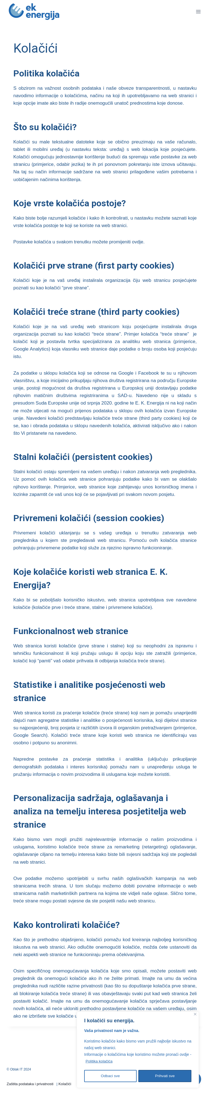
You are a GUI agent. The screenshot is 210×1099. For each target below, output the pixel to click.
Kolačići (65, 1084)
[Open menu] (198, 11)
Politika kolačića (99, 1062)
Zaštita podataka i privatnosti (30, 1084)
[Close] (195, 1015)
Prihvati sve (165, 1076)
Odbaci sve (110, 1076)
